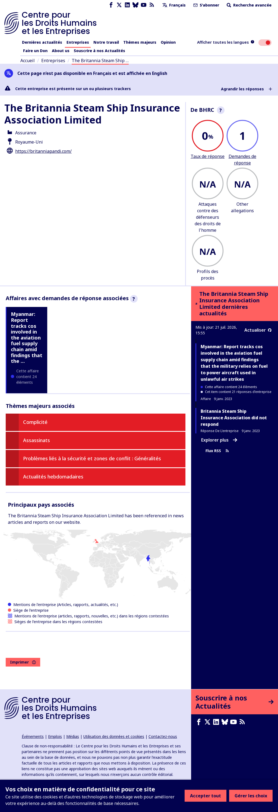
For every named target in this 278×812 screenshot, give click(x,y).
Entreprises (78, 42)
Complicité (35, 422)
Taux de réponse (208, 156)
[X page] (119, 5)
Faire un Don (35, 50)
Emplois (55, 736)
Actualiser (257, 330)
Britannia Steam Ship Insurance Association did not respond (234, 417)
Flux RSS (217, 450)
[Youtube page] (143, 5)
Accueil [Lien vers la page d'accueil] (27, 61)
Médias (72, 736)
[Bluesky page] (135, 5)
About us (61, 50)
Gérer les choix (251, 796)
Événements (33, 736)
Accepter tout (205, 796)
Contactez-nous (163, 736)
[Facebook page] (111, 5)
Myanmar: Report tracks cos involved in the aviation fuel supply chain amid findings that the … (26, 337)
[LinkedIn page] (127, 5)
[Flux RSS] (152, 5)
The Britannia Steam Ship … (100, 61)
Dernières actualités (42, 42)
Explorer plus (219, 440)
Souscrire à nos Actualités (99, 50)
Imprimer (23, 662)
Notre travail (106, 42)
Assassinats (36, 440)
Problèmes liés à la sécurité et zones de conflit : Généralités (92, 458)
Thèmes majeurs (139, 42)
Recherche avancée (248, 5)
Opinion (168, 42)
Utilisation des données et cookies (113, 736)
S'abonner (205, 5)
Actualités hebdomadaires (53, 476)
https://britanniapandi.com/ (43, 151)
